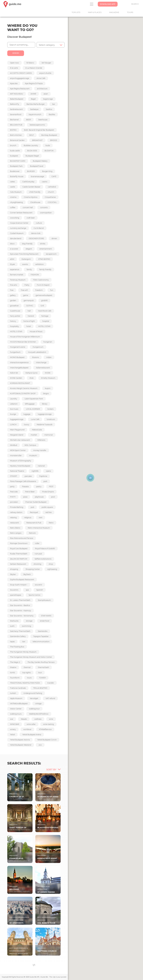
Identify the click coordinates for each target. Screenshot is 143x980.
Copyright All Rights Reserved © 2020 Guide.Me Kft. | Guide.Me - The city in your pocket (34, 977)
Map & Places (96, 12)
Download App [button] (107, 4)
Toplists (77, 12)
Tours (131, 12)
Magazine (115, 12)
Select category (47, 45)
